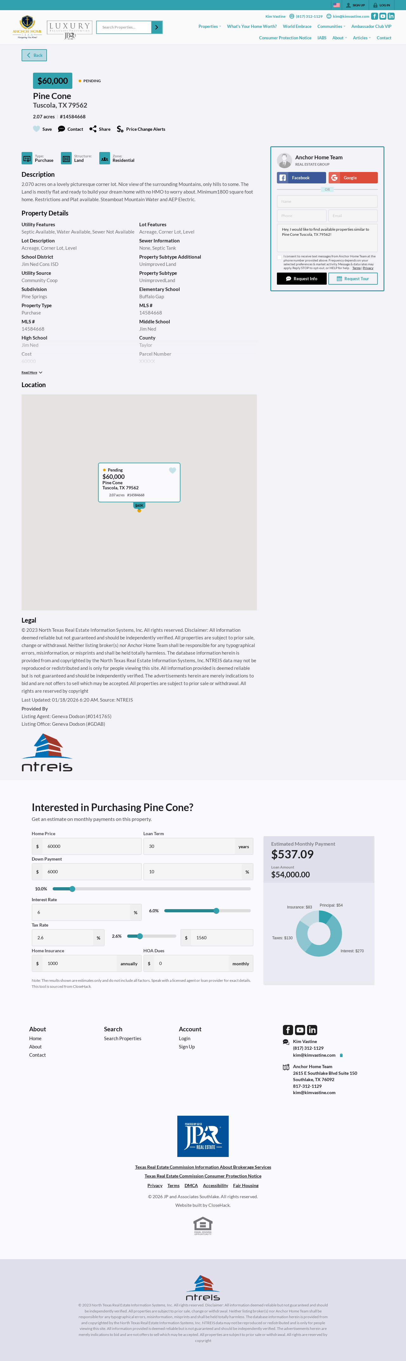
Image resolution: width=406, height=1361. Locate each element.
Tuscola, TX (50, 105)
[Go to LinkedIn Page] (391, 16)
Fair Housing (246, 1185)
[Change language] (336, 5)
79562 (77, 105)
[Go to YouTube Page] (382, 16)
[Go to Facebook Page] (374, 16)
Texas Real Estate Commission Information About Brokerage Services (203, 1167)
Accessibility (215, 1185)
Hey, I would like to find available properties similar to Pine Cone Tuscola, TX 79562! (327, 238)
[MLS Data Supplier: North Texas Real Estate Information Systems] (203, 1287)
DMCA (191, 1185)
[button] (156, 27)
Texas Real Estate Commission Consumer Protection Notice (203, 1176)
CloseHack (219, 1205)
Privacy (368, 268)
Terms (356, 268)
